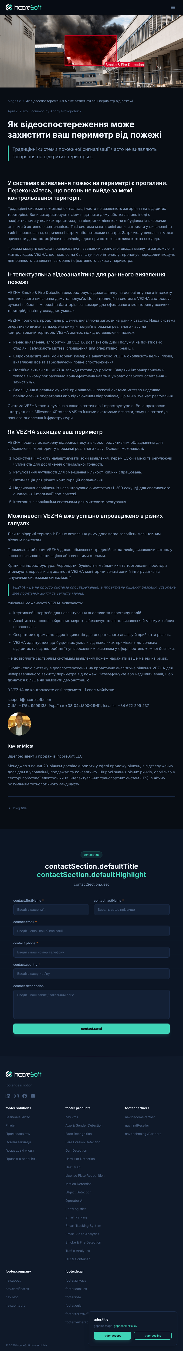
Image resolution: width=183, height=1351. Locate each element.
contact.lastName (107, 900)
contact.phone (24, 943)
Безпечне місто (18, 1117)
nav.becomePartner (140, 1117)
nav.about (13, 1280)
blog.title (14, 101)
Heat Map (72, 1167)
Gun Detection (76, 1150)
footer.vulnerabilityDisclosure (87, 1322)
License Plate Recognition (84, 1175)
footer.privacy (75, 1280)
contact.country (25, 964)
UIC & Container (77, 1259)
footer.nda (73, 1297)
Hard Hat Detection (80, 1159)
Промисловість (18, 1133)
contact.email (23, 922)
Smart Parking (76, 1217)
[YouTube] (33, 1096)
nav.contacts (15, 1305)
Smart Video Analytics (81, 1234)
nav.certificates (17, 1288)
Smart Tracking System (82, 1225)
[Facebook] (24, 1096)
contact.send (91, 1028)
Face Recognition (78, 1133)
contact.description (28, 986)
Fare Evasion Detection (82, 1142)
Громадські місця (19, 1150)
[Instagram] (16, 1096)
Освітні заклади (18, 1142)
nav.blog (12, 1297)
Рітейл (11, 1125)
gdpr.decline (152, 1336)
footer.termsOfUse (79, 1314)
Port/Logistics (75, 1209)
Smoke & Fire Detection (83, 1242)
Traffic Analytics (77, 1250)
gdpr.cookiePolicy (125, 1326)
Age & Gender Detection (83, 1125)
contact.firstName (27, 900)
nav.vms (71, 1117)
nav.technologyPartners (143, 1133)
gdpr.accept (112, 1336)
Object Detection (78, 1192)
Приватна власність (21, 1159)
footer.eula (73, 1305)
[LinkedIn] (8, 1096)
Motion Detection (78, 1184)
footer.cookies (76, 1288)
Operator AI (74, 1200)
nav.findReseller (137, 1125)
